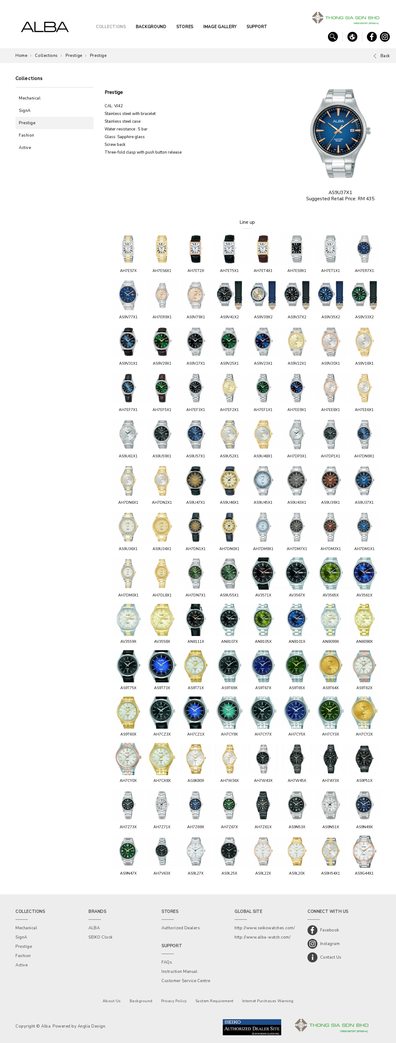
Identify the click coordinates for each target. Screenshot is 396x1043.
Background (141, 1000)
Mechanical (30, 98)
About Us (112, 1000)
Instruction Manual (179, 971)
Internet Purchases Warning (268, 1000)
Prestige (74, 55)
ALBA (94, 928)
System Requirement (215, 1000)
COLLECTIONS (111, 27)
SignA (25, 110)
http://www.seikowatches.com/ (265, 928)
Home (21, 55)
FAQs (166, 962)
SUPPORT (257, 27)
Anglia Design (91, 1026)
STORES (184, 27)
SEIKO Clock (100, 937)
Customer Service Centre (185, 981)
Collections (46, 55)
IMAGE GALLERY (220, 27)
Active (25, 148)
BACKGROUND (151, 27)
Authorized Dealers (180, 928)
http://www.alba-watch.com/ (263, 937)
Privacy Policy (174, 1000)
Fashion (26, 135)
